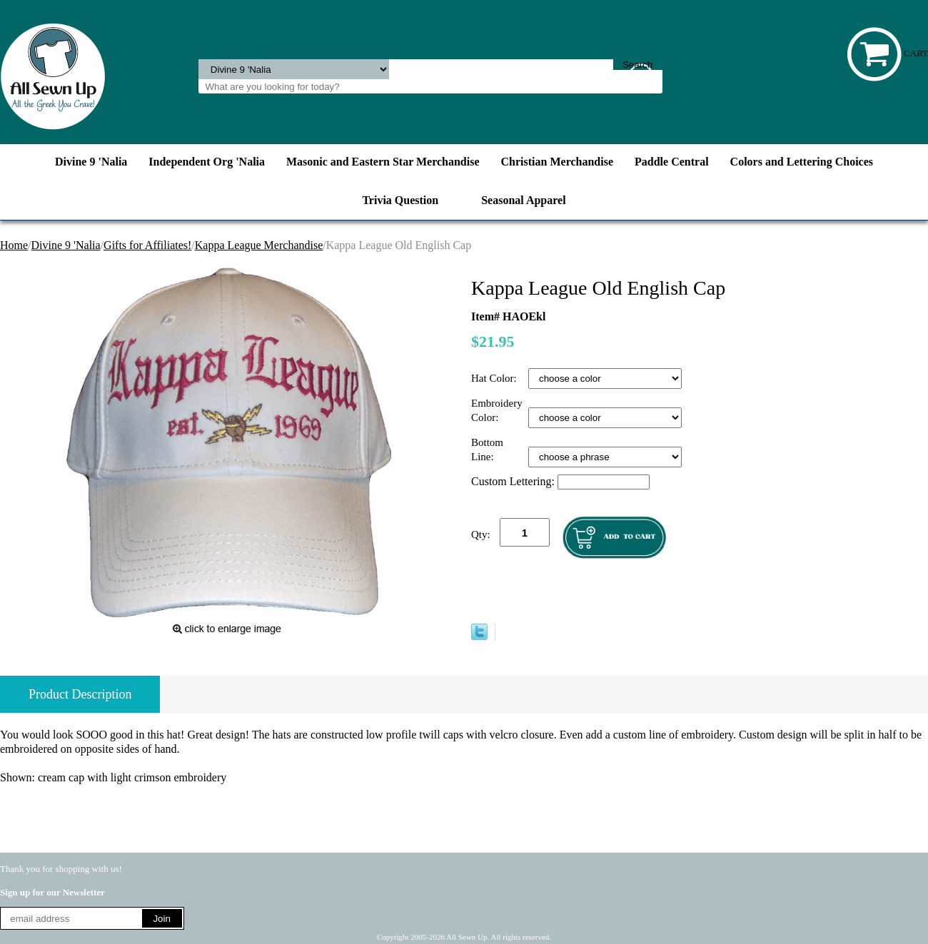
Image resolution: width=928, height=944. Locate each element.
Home (14, 245)
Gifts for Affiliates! (147, 245)
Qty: (480, 534)
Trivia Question (400, 200)
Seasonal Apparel (523, 200)
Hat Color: (495, 378)
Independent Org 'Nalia (206, 162)
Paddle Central (672, 162)
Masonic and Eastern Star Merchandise (383, 162)
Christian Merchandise (557, 162)
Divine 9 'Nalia (91, 162)
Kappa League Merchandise (259, 245)
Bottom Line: (487, 449)
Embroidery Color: (497, 410)
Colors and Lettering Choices (801, 162)
